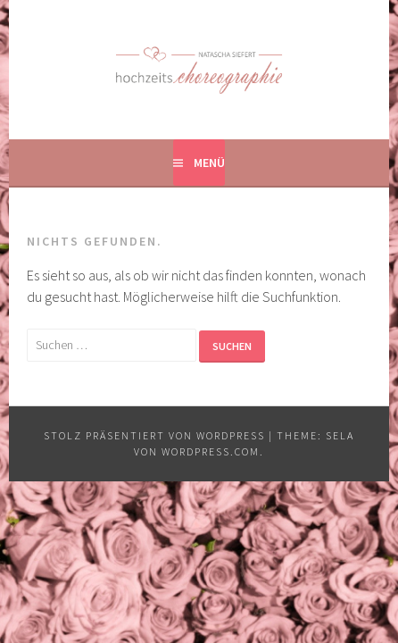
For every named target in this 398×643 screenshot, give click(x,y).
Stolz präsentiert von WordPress (154, 435)
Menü (209, 162)
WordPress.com (211, 451)
